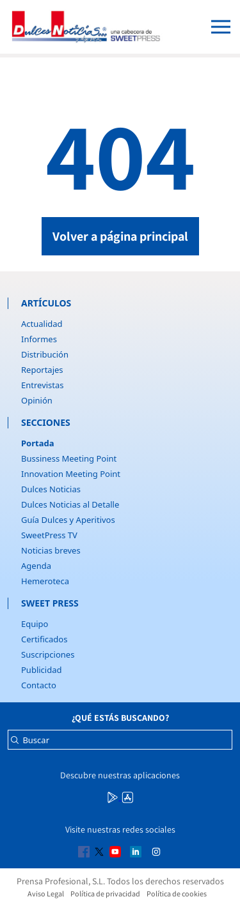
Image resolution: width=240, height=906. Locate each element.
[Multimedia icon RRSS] (114, 796)
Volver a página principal (120, 236)
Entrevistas (42, 385)
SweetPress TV (49, 535)
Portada (37, 443)
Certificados (44, 639)
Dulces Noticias (51, 489)
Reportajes (42, 369)
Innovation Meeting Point (70, 473)
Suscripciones (47, 654)
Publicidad (41, 670)
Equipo (34, 624)
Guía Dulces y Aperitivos (68, 519)
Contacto (38, 685)
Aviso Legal (46, 893)
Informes (39, 339)
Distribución (44, 354)
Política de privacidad (105, 893)
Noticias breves (51, 550)
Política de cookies (177, 893)
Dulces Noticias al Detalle (70, 504)
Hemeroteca (45, 581)
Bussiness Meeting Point (68, 458)
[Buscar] (15, 743)
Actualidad (42, 323)
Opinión (36, 400)
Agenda (36, 565)
